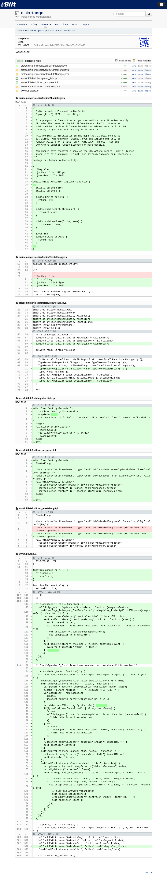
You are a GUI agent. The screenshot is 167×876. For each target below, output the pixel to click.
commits (46, 24)
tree (56, 24)
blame (140, 70)
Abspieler (23, 38)
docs (65, 24)
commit (50, 30)
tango (37, 12)
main (25, 12)
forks (74, 24)
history (148, 70)
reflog (34, 24)
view (134, 66)
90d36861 (30, 30)
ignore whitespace (66, 30)
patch (41, 30)
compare (86, 24)
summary (22, 24)
